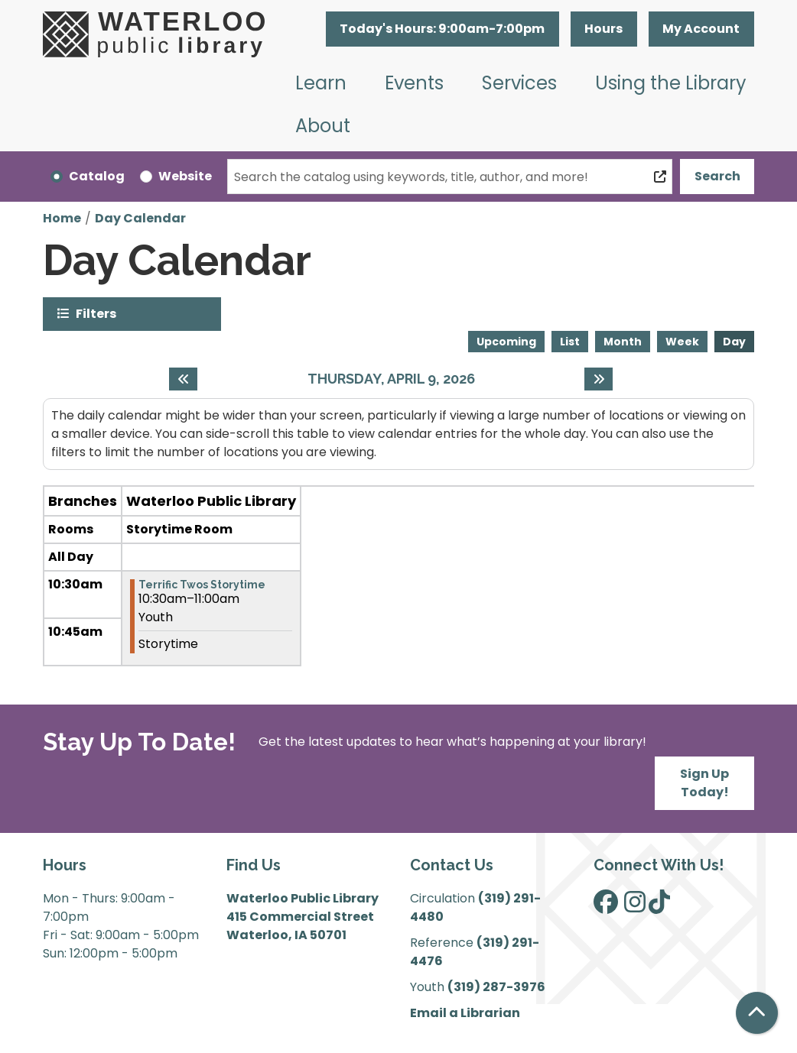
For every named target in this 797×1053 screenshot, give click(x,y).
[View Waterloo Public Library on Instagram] (635, 906)
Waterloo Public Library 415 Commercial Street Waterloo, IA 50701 (302, 916)
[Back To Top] (757, 1013)
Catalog (97, 176)
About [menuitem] (322, 125)
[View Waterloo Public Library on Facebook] (606, 906)
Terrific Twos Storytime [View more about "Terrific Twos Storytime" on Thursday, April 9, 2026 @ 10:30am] (201, 584)
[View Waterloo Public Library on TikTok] (659, 906)
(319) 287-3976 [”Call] (496, 987)
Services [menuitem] (519, 83)
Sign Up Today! (704, 783)
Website (185, 176)
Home (62, 218)
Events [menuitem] (414, 83)
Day (734, 341)
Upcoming (506, 341)
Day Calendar (140, 218)
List (570, 341)
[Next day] (598, 379)
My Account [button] (701, 28)
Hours (603, 28)
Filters (96, 312)
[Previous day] (183, 379)
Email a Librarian (465, 1013)
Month (622, 341)
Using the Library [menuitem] (671, 83)
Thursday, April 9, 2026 (391, 379)
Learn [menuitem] (320, 83)
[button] (442, 29)
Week (682, 341)
